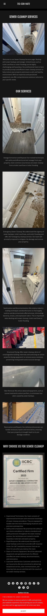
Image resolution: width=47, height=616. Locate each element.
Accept (23, 611)
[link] (9, 583)
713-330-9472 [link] (23, 3)
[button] (6, 4)
